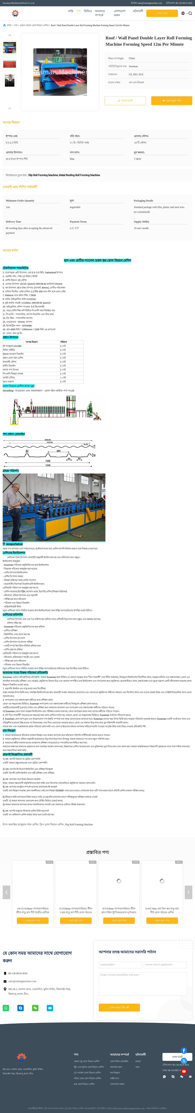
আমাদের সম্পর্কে (100, 13)
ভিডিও (88, 11)
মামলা (138, 1061)
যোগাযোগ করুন (119, 13)
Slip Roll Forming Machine (79, 824)
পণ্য (78, 11)
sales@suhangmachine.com (22, 981)
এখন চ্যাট (162, 13)
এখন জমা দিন (119, 1007)
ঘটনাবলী (138, 11)
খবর (137, 1067)
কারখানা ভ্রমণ (116, 1067)
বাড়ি (70, 11)
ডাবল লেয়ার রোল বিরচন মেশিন (34, 25)
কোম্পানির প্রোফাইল (119, 1061)
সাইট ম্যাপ (114, 1078)
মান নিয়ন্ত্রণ (115, 1073)
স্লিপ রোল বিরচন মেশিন (52, 824)
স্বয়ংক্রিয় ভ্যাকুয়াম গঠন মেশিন (23, 824)
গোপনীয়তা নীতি (35, 1108)
